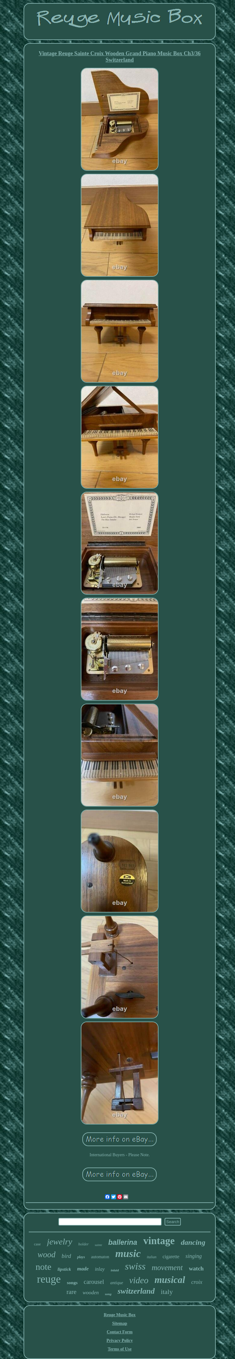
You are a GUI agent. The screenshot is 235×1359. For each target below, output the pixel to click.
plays (81, 1257)
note (43, 1267)
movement (167, 1267)
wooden (91, 1292)
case (37, 1244)
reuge (49, 1279)
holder (83, 1244)
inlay (100, 1269)
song (108, 1294)
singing (193, 1256)
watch (196, 1268)
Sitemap (119, 1323)
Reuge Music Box (120, 1315)
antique (116, 1283)
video (138, 1280)
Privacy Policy (119, 1340)
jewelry (59, 1241)
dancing (193, 1242)
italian (151, 1257)
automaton (100, 1257)
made (83, 1269)
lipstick (64, 1269)
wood (47, 1254)
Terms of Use (120, 1349)
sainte (98, 1245)
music (128, 1253)
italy (167, 1291)
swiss (135, 1266)
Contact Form (119, 1332)
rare (71, 1291)
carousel (94, 1281)
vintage (159, 1240)
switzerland (136, 1291)
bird (66, 1256)
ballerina (122, 1242)
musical (170, 1279)
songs (72, 1282)
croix (196, 1282)
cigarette (170, 1256)
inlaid (115, 1270)
